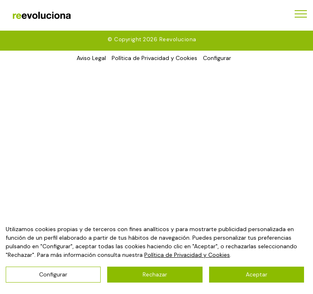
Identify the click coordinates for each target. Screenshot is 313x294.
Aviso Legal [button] (91, 58)
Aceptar (256, 274)
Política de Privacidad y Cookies (187, 254)
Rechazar (155, 274)
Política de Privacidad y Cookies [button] (154, 58)
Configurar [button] (217, 58)
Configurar (53, 274)
